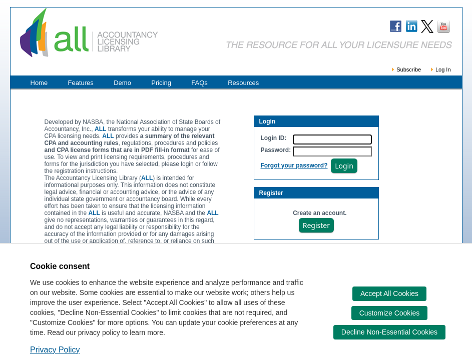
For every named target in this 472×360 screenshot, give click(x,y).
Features (81, 82)
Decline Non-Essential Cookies (389, 332)
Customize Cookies (389, 313)
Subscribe (405, 69)
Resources (243, 82)
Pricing (161, 82)
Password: (276, 150)
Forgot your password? (294, 165)
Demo (122, 82)
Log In (440, 69)
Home (39, 82)
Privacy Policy (55, 350)
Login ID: (274, 138)
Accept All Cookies (389, 294)
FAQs (199, 82)
